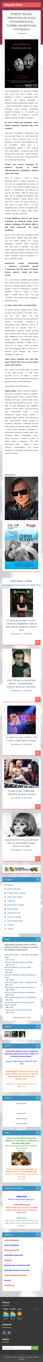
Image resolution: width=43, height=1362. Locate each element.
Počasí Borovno (21, 1124)
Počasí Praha (21, 1103)
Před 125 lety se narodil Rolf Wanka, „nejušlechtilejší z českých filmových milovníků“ (21, 683)
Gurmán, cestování (14, 917)
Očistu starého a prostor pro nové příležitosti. (20, 997)
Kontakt (30, 1357)
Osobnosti (22, 33)
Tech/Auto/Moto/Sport (15, 921)
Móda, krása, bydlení (14, 897)
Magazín (10, 885)
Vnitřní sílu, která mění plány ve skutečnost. (19, 992)
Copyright (8, 1357)
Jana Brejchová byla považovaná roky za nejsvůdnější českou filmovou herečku (21, 843)
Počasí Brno (21, 1113)
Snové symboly (12, 909)
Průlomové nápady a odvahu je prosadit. (18, 962)
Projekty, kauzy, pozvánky (16, 893)
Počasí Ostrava (21, 1118)
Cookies (10, 929)
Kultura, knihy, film (13, 889)
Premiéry (10, 925)
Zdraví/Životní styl (13, 913)
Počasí (35, 1309)
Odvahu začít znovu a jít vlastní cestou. (18, 1010)
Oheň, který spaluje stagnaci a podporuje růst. (20, 982)
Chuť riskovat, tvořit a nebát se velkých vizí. (19, 987)
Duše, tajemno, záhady (15, 905)
